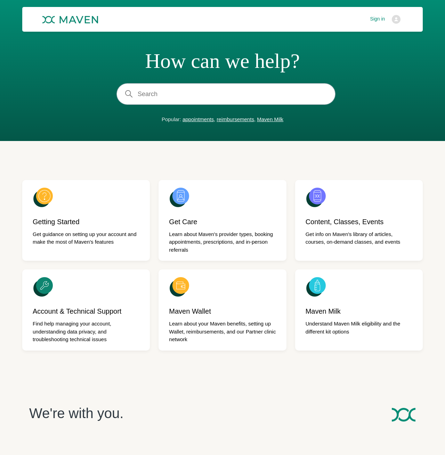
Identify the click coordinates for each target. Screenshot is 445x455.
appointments (198, 119)
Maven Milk (270, 119)
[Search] (226, 94)
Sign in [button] (377, 19)
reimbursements (235, 119)
